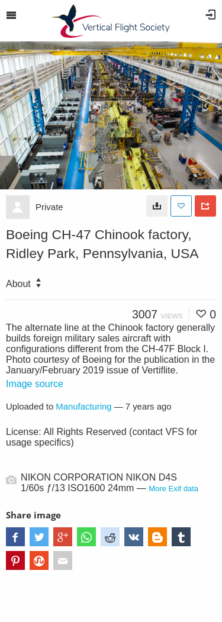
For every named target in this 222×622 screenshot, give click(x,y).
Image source (34, 384)
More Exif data (173, 488)
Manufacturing (83, 406)
